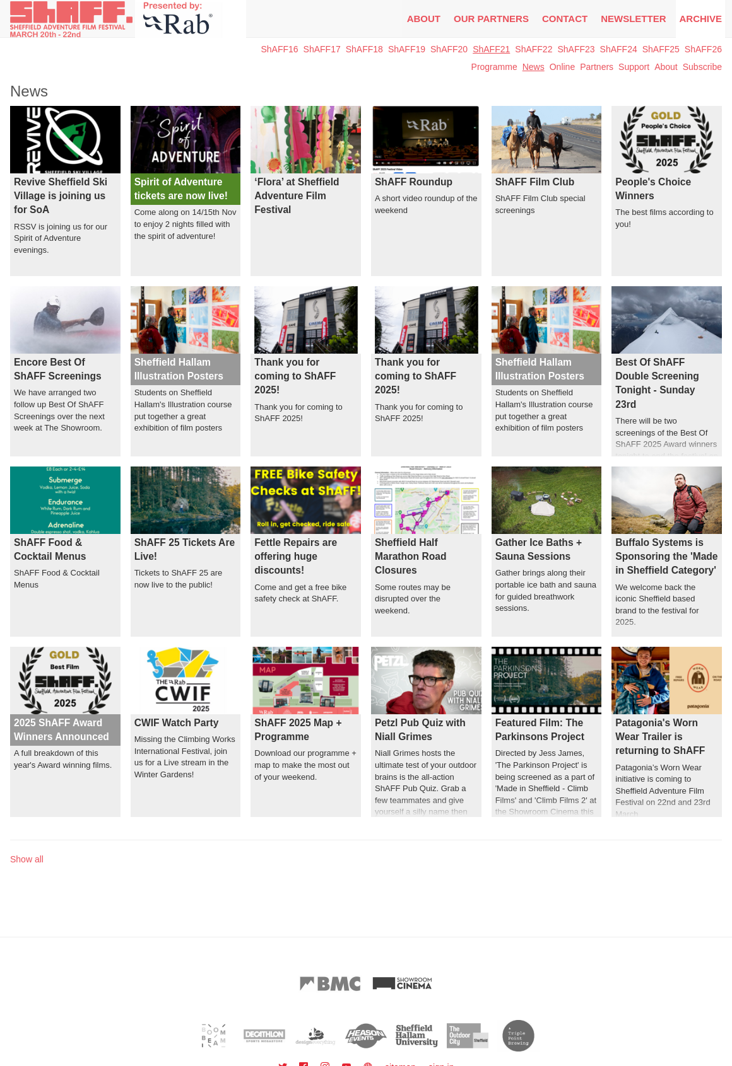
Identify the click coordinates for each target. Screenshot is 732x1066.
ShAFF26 (703, 49)
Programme (494, 67)
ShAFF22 (533, 49)
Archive (700, 18)
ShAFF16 (279, 49)
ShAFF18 (364, 49)
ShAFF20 (449, 49)
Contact (564, 18)
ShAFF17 (322, 49)
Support (633, 67)
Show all (27, 859)
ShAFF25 (661, 49)
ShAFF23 (575, 49)
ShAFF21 (491, 49)
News (533, 67)
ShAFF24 (618, 49)
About (423, 18)
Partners (596, 67)
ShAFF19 (406, 49)
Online (562, 67)
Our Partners (491, 18)
